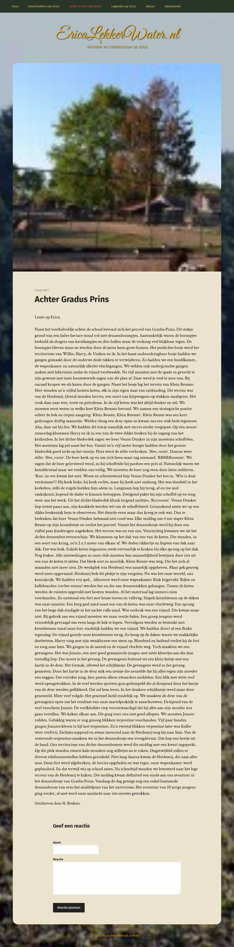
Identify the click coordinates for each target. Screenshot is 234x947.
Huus (15, 6)
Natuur (150, 6)
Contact (134, 935)
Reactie (58, 859)
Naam (57, 842)
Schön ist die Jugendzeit (85, 6)
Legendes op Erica (123, 6)
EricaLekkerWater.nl (117, 34)
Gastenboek (173, 6)
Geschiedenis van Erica (43, 6)
